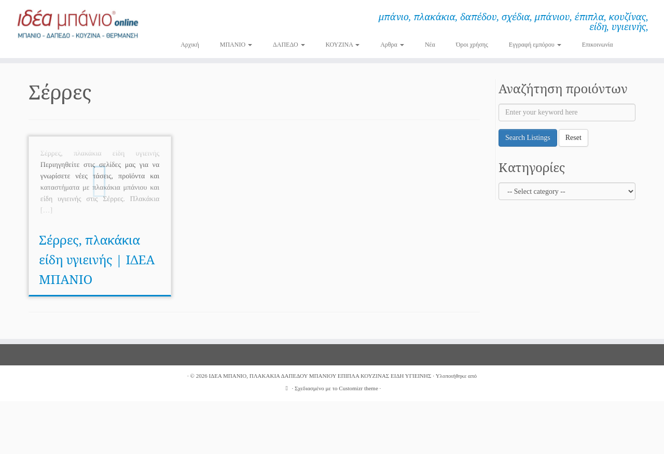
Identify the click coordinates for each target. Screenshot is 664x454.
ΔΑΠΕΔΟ (289, 44)
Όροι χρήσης (472, 44)
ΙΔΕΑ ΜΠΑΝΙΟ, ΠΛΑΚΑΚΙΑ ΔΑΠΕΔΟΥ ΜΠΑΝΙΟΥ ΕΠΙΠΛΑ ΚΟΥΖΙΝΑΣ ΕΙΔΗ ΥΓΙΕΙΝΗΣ (320, 376)
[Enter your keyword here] (567, 112)
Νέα (430, 44)
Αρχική (190, 44)
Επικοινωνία (597, 44)
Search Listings (527, 137)
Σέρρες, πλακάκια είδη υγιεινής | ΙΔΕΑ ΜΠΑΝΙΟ (97, 259)
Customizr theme (358, 388)
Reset (573, 137)
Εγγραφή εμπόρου (535, 44)
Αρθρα (392, 44)
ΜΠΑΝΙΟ (236, 44)
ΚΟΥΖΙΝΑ (343, 44)
